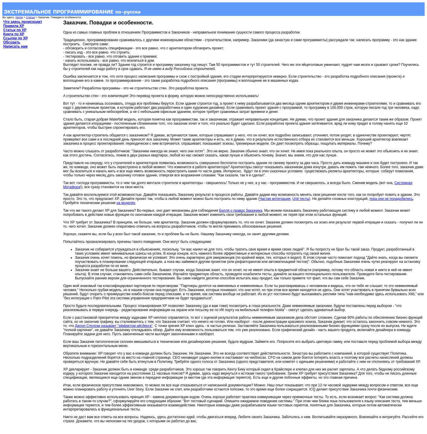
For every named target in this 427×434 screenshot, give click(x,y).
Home (19, 17)
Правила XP (13, 26)
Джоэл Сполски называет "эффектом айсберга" (114, 326)
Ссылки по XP (15, 38)
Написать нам (15, 46)
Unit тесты (300, 199)
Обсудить (11, 42)
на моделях (125, 203)
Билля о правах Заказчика (240, 210)
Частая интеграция (274, 199)
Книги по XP (13, 34)
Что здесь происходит (22, 22)
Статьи (30, 17)
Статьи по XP (14, 30)
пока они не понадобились (391, 199)
